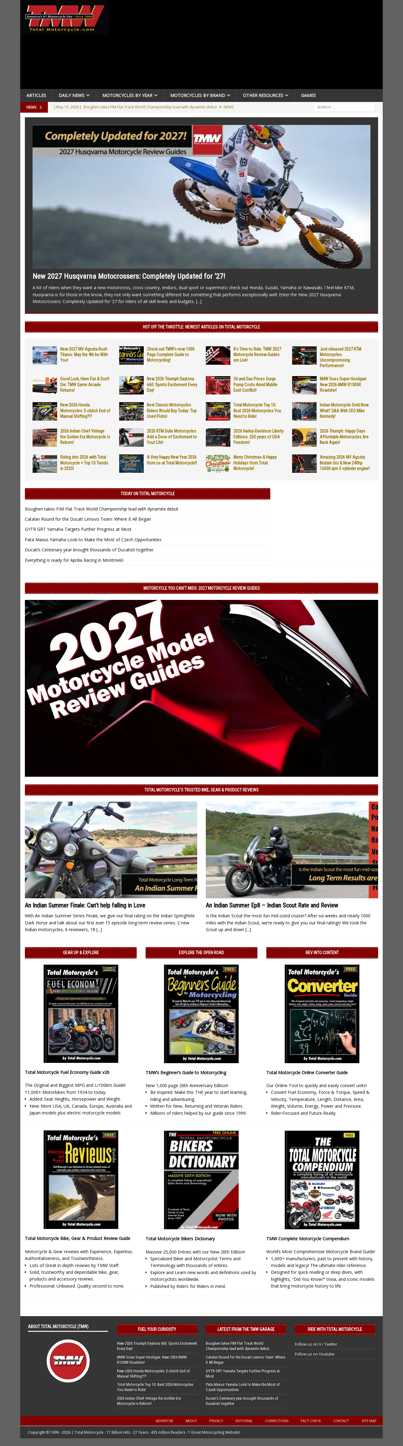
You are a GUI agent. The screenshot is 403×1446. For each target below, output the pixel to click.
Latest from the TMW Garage (246, 1329)
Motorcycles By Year (127, 95)
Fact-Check (311, 1420)
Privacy (216, 1420)
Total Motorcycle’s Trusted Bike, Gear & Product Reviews (201, 789)
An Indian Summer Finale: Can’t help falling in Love (85, 905)
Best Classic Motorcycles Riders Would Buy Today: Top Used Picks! (172, 410)
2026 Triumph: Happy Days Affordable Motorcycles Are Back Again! (344, 437)
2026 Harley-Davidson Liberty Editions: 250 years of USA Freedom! (258, 437)
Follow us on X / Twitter (316, 1344)
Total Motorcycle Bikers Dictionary (180, 1239)
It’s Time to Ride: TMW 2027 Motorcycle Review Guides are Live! (257, 355)
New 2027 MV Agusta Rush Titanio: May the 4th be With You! (84, 355)
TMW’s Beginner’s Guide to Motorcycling (186, 1072)
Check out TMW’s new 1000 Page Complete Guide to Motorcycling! (170, 355)
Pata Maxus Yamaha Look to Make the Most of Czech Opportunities (93, 539)
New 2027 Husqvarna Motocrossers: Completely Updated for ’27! (129, 276)
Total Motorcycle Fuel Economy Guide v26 (67, 1072)
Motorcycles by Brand (197, 95)
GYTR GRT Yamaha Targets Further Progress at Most (78, 529)
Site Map (369, 1420)
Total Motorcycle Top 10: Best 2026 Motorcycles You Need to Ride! (257, 410)
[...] (199, 301)
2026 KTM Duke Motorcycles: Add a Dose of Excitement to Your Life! (172, 437)
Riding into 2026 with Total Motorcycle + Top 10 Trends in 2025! (84, 463)
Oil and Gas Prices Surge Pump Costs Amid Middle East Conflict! (255, 384)
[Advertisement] (248, 46)
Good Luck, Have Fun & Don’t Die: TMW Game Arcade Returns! (84, 384)
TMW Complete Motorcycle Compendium (307, 1239)
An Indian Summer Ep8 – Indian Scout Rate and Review (272, 905)
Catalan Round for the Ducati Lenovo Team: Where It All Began (88, 519)
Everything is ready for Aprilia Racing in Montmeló (74, 560)
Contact (341, 1420)
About (191, 1420)
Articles (36, 95)
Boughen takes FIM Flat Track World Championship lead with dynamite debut (101, 509)
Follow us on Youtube (315, 1354)
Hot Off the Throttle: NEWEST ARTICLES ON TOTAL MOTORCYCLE (201, 327)
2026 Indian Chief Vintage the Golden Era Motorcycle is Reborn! (85, 437)
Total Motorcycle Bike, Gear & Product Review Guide (77, 1238)
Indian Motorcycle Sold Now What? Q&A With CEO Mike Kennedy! (344, 410)
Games (308, 95)
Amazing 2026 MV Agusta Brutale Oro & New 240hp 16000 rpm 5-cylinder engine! (345, 463)
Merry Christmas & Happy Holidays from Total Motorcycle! (255, 463)
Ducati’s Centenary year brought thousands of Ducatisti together (89, 550)
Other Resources (263, 95)
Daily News (71, 95)
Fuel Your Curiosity (157, 1329)
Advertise (164, 1420)
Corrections (276, 1420)
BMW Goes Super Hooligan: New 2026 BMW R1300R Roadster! (343, 384)
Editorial (244, 1420)
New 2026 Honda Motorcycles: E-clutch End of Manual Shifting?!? (85, 410)
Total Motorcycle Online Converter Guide (307, 1072)
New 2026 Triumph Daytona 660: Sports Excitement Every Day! (172, 384)
